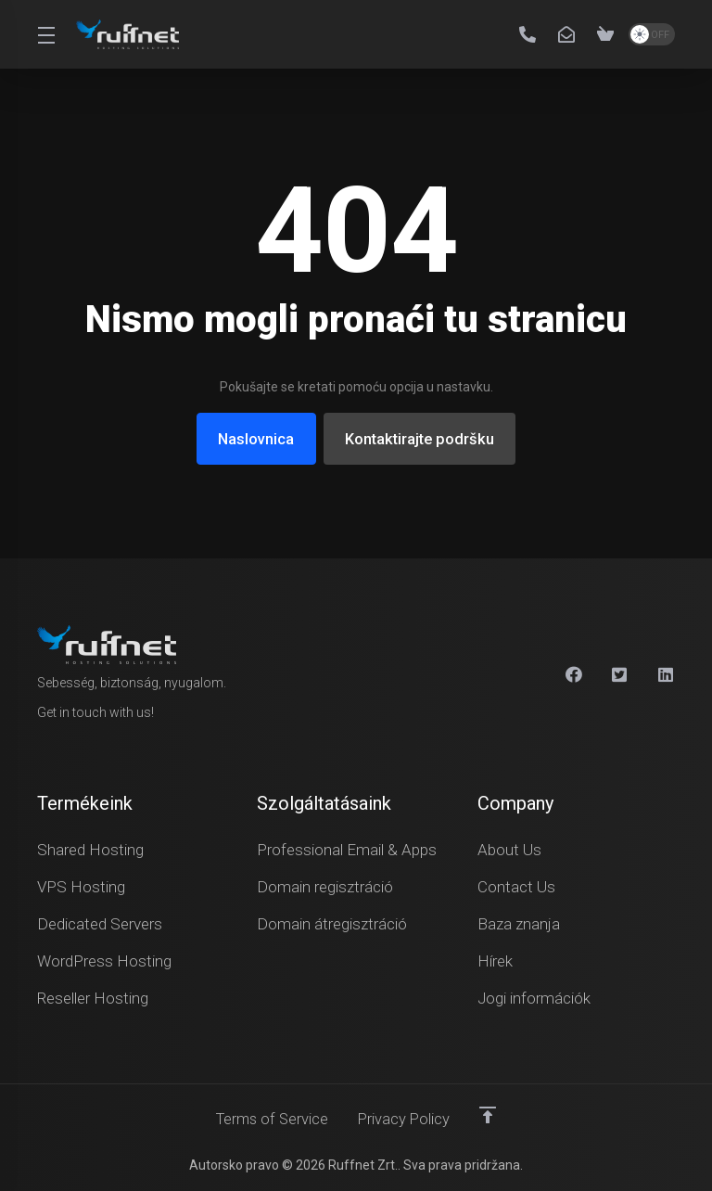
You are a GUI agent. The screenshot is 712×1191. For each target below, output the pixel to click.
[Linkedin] (666, 673)
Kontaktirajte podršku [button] (421, 438)
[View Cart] (605, 34)
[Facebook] (574, 673)
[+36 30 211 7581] (531, 34)
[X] (620, 673)
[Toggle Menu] (45, 34)
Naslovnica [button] (252, 438)
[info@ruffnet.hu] (570, 34)
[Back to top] (491, 1114)
